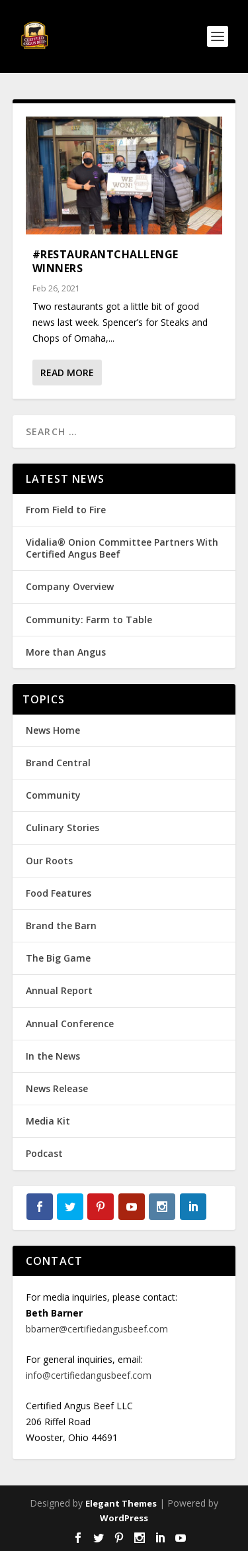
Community (53, 795)
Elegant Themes (121, 1503)
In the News (53, 1056)
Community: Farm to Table (89, 619)
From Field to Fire (66, 509)
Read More (67, 372)
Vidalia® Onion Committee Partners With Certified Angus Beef (122, 548)
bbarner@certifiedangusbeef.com (97, 1329)
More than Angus (66, 652)
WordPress (124, 1518)
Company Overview (70, 586)
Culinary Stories (62, 827)
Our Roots (49, 860)
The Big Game (58, 958)
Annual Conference (70, 1023)
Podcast (44, 1153)
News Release (57, 1088)
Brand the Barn (61, 925)
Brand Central (58, 762)
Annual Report (59, 990)
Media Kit (48, 1121)
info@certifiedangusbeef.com (88, 1375)
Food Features (58, 893)
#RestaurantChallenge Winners (105, 261)
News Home (53, 730)
